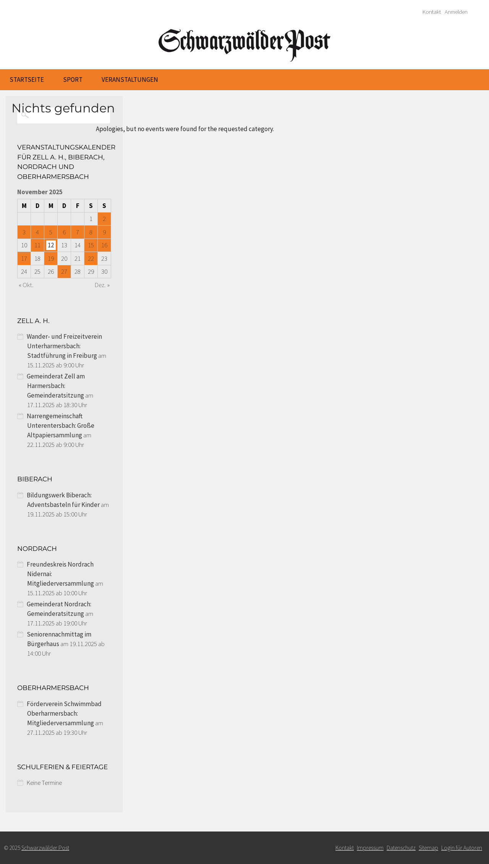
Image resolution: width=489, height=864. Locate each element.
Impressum (370, 847)
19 (51, 258)
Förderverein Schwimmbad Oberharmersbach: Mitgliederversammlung (64, 713)
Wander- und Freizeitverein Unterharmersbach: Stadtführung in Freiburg (64, 346)
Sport (73, 79)
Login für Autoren (461, 847)
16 (104, 245)
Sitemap (428, 847)
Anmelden (456, 12)
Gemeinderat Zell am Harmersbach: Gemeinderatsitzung (56, 386)
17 (24, 258)
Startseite (27, 79)
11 (37, 245)
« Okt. (26, 285)
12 (51, 245)
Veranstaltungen (130, 79)
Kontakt (432, 12)
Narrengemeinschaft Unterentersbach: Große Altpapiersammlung (60, 425)
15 (91, 245)
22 (91, 258)
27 (64, 271)
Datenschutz (401, 847)
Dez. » (102, 285)
